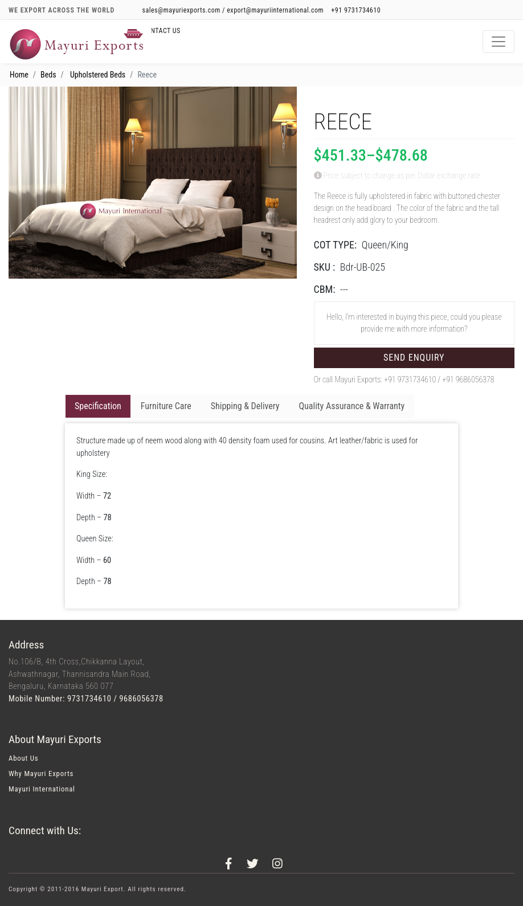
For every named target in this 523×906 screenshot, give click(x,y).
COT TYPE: (335, 245)
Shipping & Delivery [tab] (245, 406)
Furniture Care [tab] (166, 406)
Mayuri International (42, 789)
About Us (23, 758)
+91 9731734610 (356, 10)
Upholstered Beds (97, 74)
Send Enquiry (413, 357)
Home (19, 74)
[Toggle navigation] (498, 41)
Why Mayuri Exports (41, 773)
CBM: (325, 289)
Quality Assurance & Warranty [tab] (351, 406)
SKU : (325, 267)
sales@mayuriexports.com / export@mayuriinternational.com (234, 10)
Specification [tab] (98, 406)
